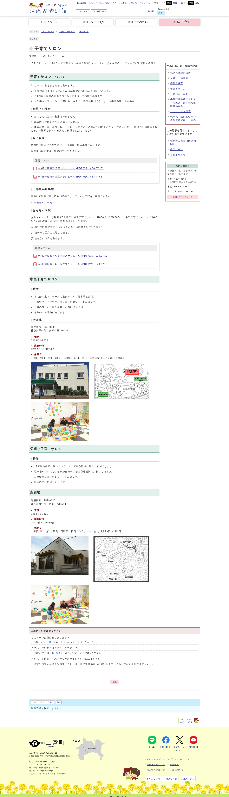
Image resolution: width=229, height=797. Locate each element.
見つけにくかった (92, 649)
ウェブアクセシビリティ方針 (180, 756)
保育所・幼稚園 (179, 74)
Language (81, 3)
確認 (114, 678)
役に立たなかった (85, 639)
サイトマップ (154, 756)
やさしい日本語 (119, 3)
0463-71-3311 (41, 758)
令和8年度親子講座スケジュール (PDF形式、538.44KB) (68, 173)
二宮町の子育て (180, 18)
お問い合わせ (145, 3)
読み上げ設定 (104, 3)
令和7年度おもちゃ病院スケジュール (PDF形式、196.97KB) (71, 252)
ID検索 (151, 9)
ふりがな (133, 3)
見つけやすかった (45, 649)
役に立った (41, 639)
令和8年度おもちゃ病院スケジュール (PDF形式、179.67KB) (71, 260)
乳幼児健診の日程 (180, 69)
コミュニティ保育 (180, 108)
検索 (197, 9)
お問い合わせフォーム (183, 193)
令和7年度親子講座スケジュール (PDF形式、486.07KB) (68, 165)
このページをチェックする (42, 699)
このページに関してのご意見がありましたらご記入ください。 (67, 655)
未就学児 (84, 28)
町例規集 (174, 761)
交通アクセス (187, 775)
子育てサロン (178, 85)
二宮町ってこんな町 (93, 18)
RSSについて (177, 766)
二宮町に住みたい (136, 18)
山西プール (176, 146)
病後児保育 (176, 80)
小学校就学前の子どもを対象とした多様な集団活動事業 (183, 99)
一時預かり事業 (43, 199)
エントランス (83, 9)
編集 (59, 699)
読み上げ (93, 3)
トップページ (49, 18)
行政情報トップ (99, 9)
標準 (169, 3)
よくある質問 (153, 775)
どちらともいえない (61, 639)
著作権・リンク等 (156, 761)
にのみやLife (47, 28)
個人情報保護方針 (156, 766)
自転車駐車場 (178, 151)
